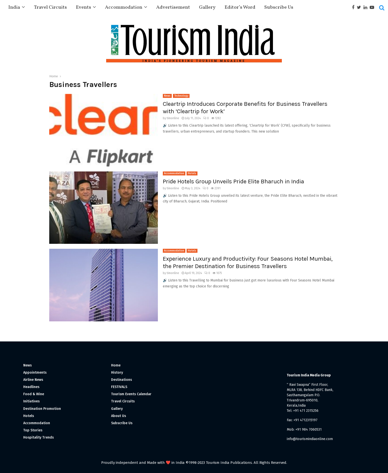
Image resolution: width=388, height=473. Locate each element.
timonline (173, 118)
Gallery (207, 7)
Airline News (33, 380)
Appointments (35, 372)
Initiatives (31, 401)
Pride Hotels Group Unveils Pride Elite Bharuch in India (233, 181)
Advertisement (173, 7)
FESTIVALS (119, 387)
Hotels (192, 173)
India (14, 7)
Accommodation (123, 7)
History (117, 372)
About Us (118, 416)
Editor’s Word (239, 7)
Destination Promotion (42, 409)
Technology (181, 95)
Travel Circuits (50, 7)
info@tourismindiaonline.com (310, 439)
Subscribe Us (278, 7)
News (167, 95)
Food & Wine (33, 394)
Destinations (121, 380)
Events (83, 7)
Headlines (31, 387)
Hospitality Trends (38, 437)
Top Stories (32, 430)
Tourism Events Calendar (131, 394)
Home (116, 365)
